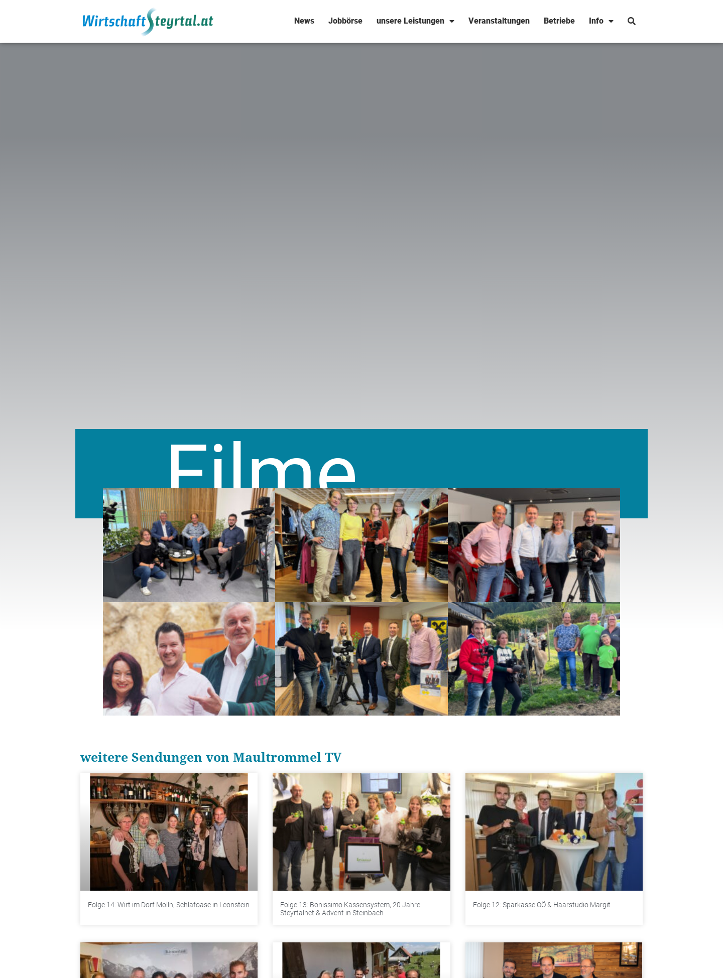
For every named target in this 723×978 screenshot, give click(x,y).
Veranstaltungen (499, 21)
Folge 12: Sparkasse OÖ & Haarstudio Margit (542, 905)
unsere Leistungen (415, 21)
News (304, 21)
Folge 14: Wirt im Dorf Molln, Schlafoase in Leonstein (169, 905)
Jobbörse (345, 21)
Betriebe (559, 21)
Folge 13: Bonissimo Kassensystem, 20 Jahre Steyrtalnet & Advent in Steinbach (350, 909)
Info (601, 21)
